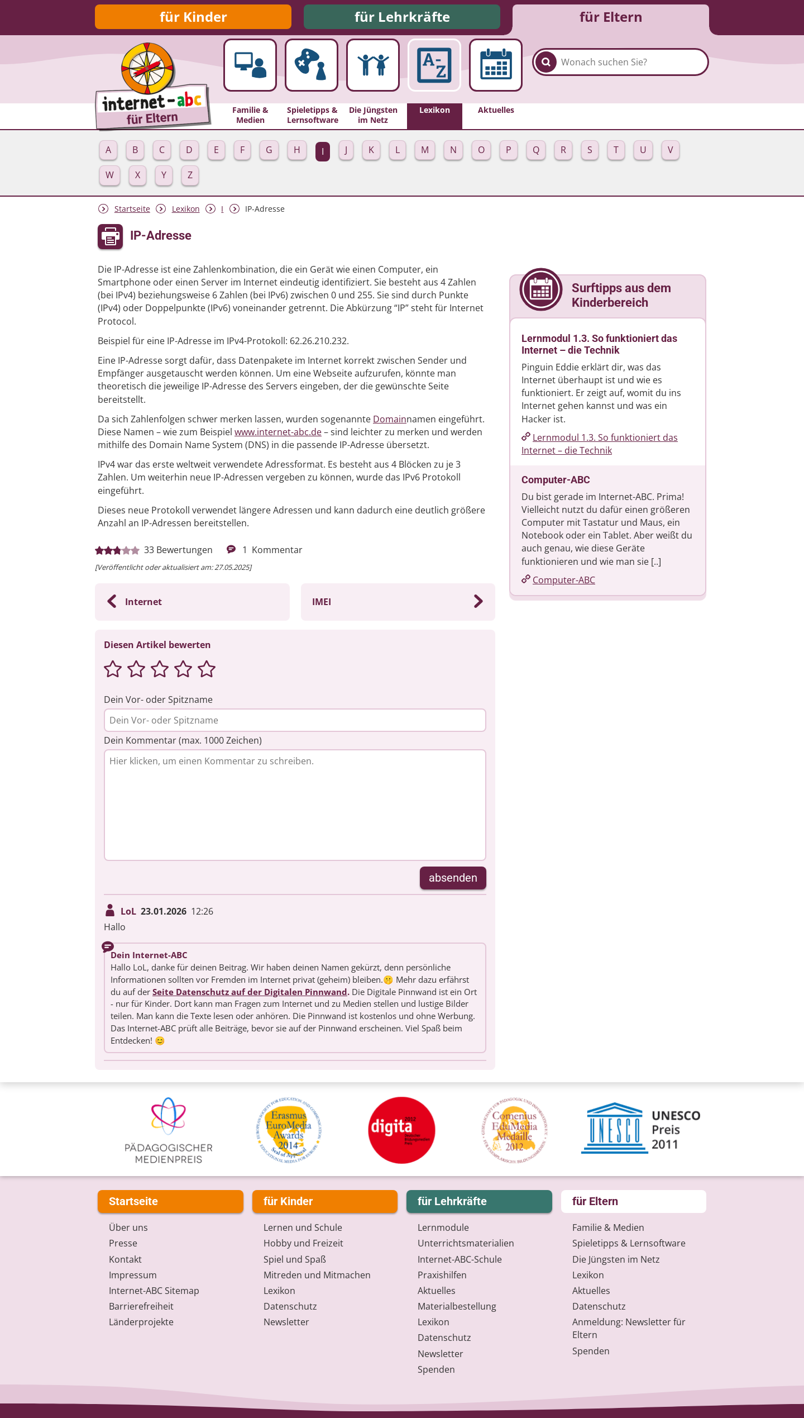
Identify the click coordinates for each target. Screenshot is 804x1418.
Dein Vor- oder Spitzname (158, 702)
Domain (389, 422)
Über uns (128, 1228)
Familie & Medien (608, 1228)
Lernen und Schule (303, 1228)
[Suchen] (546, 73)
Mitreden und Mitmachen (317, 1275)
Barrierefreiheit (141, 1307)
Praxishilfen (442, 1275)
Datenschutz (290, 1307)
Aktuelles (437, 1290)
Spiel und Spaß (295, 1259)
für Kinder (193, 18)
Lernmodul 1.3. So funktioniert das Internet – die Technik (599, 447)
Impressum (133, 1275)
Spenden (436, 1369)
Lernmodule (443, 1228)
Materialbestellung (457, 1307)
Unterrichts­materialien (466, 1244)
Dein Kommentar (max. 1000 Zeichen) (183, 743)
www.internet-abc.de (278, 435)
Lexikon (186, 212)
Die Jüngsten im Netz (616, 1259)
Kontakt (125, 1259)
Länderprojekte (141, 1322)
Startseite (132, 212)
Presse (123, 1244)
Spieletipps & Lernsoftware (629, 1244)
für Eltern (611, 18)
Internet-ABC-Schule (460, 1259)
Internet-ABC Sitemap (154, 1290)
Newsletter (286, 1322)
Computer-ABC (564, 583)
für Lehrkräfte (402, 18)
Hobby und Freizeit (303, 1244)
